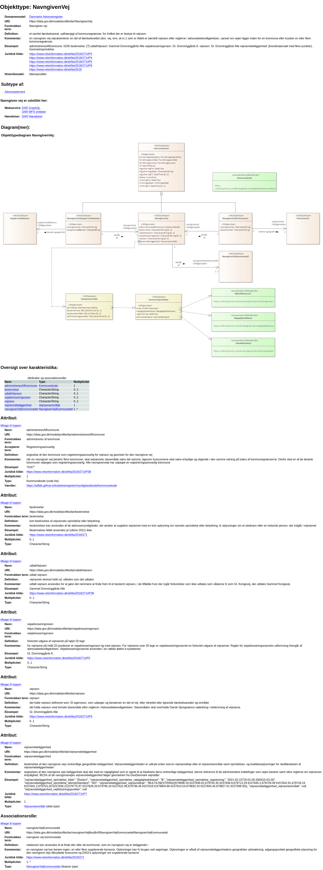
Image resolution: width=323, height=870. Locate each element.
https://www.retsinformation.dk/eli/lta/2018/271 (58, 534)
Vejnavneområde (49, 405)
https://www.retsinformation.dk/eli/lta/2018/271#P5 (60, 61)
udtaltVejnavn (13, 393)
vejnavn (9, 401)
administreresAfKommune (21, 385)
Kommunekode (48, 385)
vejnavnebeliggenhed (18, 405)
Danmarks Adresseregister (46, 16)
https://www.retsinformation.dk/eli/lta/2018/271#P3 (60, 53)
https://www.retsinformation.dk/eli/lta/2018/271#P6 (60, 65)
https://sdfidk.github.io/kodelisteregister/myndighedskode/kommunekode (72, 485)
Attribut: (9, 418)
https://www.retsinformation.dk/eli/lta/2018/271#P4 (60, 57)
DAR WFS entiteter (34, 111)
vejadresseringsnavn (18, 397)
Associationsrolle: (19, 815)
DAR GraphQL (31, 107)
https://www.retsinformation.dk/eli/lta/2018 (55, 69)
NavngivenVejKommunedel (56, 409)
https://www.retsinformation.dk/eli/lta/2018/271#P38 (59, 471)
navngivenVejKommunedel (21, 409)
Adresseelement (15, 91)
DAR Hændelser (32, 116)
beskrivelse (12, 389)
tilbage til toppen (11, 425)
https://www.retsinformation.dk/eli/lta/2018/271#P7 (55, 793)
